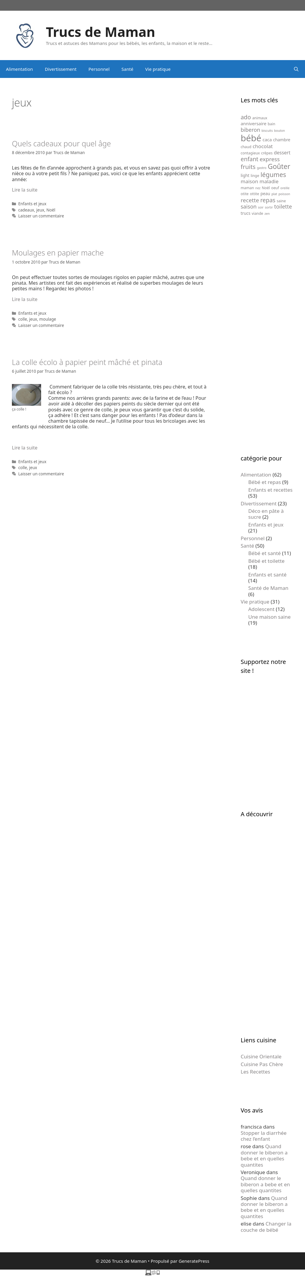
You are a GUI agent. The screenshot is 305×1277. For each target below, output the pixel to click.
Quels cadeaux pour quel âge (61, 143)
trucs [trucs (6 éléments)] (245, 213)
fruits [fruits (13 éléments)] (248, 166)
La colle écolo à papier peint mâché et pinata (87, 362)
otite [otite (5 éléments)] (245, 193)
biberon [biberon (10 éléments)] (250, 129)
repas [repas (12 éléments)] (268, 200)
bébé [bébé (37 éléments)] (251, 138)
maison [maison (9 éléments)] (249, 181)
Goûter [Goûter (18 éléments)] (279, 166)
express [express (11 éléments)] (270, 159)
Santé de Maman (268, 588)
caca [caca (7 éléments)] (267, 139)
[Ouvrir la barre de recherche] (296, 69)
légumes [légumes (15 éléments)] (273, 174)
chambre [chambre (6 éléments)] (281, 139)
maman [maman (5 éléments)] (247, 187)
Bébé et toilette (266, 560)
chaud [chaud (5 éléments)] (246, 146)
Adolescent (261, 609)
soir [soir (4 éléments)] (261, 207)
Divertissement (61, 69)
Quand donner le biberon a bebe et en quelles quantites (264, 1155)
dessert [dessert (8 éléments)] (282, 152)
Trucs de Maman (100, 32)
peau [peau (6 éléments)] (265, 193)
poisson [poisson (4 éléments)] (284, 194)
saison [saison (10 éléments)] (249, 206)
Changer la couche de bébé (266, 1226)
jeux (40, 210)
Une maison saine (269, 616)
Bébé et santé (264, 553)
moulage (47, 319)
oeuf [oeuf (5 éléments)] (275, 187)
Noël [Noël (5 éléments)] (266, 187)
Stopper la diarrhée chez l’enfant (264, 1135)
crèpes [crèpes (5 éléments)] (267, 153)
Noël (50, 210)
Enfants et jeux (32, 203)
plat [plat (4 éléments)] (274, 194)
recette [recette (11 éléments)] (250, 200)
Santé (127, 69)
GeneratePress (194, 1261)
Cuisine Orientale (261, 1056)
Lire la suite (25, 190)
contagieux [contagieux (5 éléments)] (250, 153)
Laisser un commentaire (41, 216)
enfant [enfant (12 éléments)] (249, 159)
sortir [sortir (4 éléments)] (269, 207)
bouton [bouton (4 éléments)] (279, 131)
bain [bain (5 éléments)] (271, 123)
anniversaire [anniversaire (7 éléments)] (253, 123)
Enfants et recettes (270, 489)
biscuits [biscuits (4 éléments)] (267, 131)
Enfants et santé (267, 574)
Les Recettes (255, 1071)
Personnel (99, 69)
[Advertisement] (267, 335)
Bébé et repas (264, 482)
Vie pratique (158, 69)
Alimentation (19, 69)
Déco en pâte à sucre (266, 513)
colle (22, 319)
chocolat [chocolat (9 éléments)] (263, 146)
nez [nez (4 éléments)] (258, 188)
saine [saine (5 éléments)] (281, 200)
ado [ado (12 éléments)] (246, 117)
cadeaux (26, 210)
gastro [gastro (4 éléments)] (261, 168)
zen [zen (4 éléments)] (267, 213)
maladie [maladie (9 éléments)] (268, 181)
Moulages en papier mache (58, 252)
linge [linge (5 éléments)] (255, 175)
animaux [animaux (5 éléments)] (259, 117)
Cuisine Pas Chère (262, 1064)
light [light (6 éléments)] (245, 175)
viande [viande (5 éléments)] (257, 213)
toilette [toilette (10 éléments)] (283, 206)
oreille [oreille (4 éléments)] (285, 188)
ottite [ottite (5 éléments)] (254, 193)
